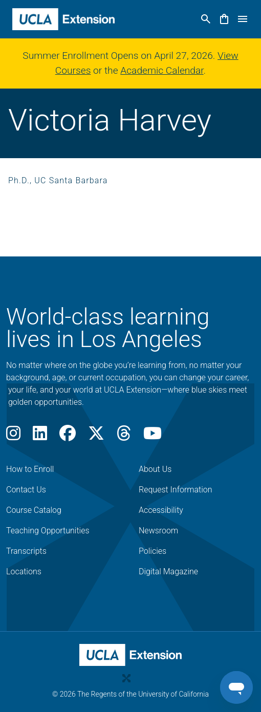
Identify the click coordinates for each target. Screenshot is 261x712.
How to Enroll (30, 469)
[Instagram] (13, 436)
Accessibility (161, 510)
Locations (23, 571)
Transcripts (26, 551)
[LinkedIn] (40, 436)
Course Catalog (33, 510)
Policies (152, 551)
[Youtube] (152, 436)
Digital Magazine (168, 571)
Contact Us (26, 489)
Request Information (175, 489)
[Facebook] (67, 436)
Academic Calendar (161, 70)
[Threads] (124, 436)
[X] (96, 436)
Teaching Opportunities (48, 530)
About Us (155, 469)
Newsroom (158, 530)
